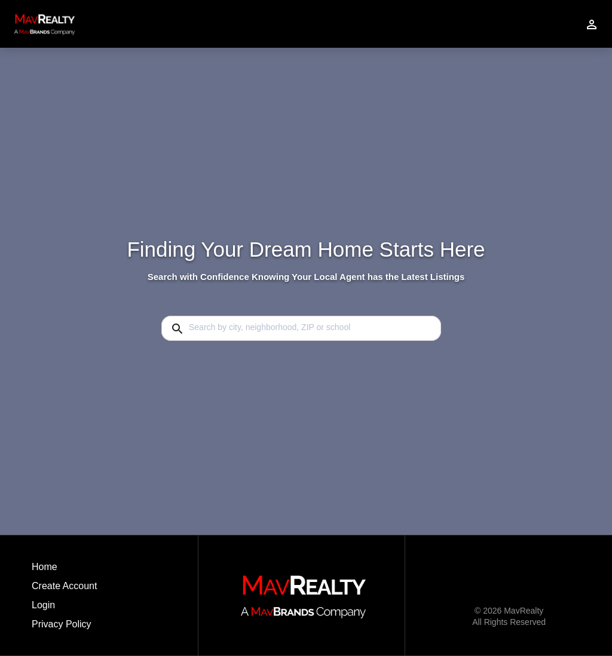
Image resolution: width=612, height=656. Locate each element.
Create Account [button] (64, 586)
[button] (64, 608)
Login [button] (43, 605)
